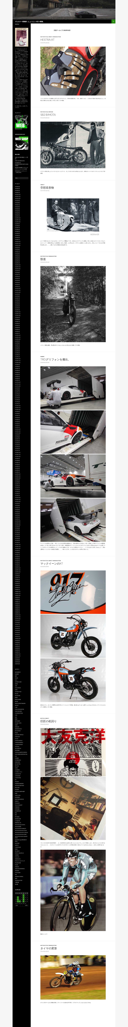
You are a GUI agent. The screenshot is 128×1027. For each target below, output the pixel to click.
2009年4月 (17, 583)
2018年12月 (17, 358)
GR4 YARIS (17, 750)
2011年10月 (17, 525)
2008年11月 (17, 593)
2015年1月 (17, 450)
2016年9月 (17, 411)
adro (16, 680)
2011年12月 (17, 521)
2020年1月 (17, 333)
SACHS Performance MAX (20, 834)
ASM (16, 685)
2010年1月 (17, 566)
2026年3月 (17, 188)
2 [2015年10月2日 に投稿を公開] (23, 895)
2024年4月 (17, 233)
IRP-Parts (17, 766)
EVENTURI (17, 736)
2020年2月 (17, 331)
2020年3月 (17, 329)
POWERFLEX (18, 811)
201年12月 (17, 661)
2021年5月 (17, 302)
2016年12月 (17, 405)
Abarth (16, 678)
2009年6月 (17, 579)
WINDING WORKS (19, 876)
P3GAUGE (17, 803)
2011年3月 (17, 538)
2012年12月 (17, 497)
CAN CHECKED (18, 711)
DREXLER (17, 726)
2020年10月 (17, 315)
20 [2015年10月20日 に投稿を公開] (17, 901)
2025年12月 (17, 194)
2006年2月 (17, 650)
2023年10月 (17, 245)
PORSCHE (17, 807)
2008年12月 (17, 591)
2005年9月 (17, 658)
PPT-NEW (17, 816)
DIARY (16, 725)
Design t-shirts (18, 723)
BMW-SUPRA (18, 699)
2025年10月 (17, 198)
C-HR (16, 707)
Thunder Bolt (18, 862)
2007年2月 (17, 634)
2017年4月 (17, 397)
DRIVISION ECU (18, 728)
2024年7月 (17, 227)
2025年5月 (17, 208)
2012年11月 (17, 499)
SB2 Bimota (48, 114)
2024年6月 (17, 229)
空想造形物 (47, 187)
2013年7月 (17, 483)
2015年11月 (17, 431)
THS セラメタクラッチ (20, 860)
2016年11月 (17, 407)
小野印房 (17, 882)
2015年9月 (17, 435)
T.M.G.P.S (17, 857)
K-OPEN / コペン (18, 771)
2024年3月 (17, 235)
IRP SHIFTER (17, 764)
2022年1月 (17, 286)
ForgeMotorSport (19, 744)
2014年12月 (17, 452)
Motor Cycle (44, 36)
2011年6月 (17, 532)
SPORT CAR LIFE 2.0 (19, 853)
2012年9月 (17, 503)
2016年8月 (17, 413)
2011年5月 (17, 534)
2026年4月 (17, 186)
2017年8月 (17, 390)
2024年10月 (17, 221)
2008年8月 (17, 599)
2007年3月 (17, 632)
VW (16, 874)
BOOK (16, 701)
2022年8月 (17, 272)
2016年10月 (17, 409)
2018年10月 (17, 362)
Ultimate (17, 866)
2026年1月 (17, 192)
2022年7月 (17, 274)
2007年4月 (17, 630)
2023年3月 (17, 259)
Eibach (16, 732)
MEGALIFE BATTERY (19, 785)
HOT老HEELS (18, 760)
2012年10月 (17, 501)
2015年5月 (17, 442)
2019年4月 (17, 351)
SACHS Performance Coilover (21, 832)
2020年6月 (17, 323)
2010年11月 (17, 546)
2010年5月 (17, 558)
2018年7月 (17, 368)
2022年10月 (17, 268)
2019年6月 (17, 347)
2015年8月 (17, 437)
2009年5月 (17, 581)
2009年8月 (17, 575)
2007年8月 (17, 622)
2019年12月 (17, 335)
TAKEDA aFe (17, 858)
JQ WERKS (17, 769)
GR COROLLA (18, 748)
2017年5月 (17, 395)
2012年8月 (17, 505)
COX (16, 715)
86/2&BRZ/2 (17, 672)
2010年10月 (17, 548)
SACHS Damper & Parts (20, 824)
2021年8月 (17, 296)
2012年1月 (17, 519)
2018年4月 (17, 374)
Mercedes (17, 787)
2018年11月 (17, 360)
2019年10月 (17, 339)
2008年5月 (17, 605)
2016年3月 (17, 423)
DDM (16, 719)
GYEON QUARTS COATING (21, 752)
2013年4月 (17, 489)
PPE (16, 813)
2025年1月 (17, 216)
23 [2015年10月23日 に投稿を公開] (23, 901)
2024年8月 (17, 225)
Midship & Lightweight (20, 791)
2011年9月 (17, 527)
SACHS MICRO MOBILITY (20, 828)
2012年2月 (17, 517)
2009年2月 (17, 587)
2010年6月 (17, 556)
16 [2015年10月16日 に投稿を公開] (23, 899)
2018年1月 (17, 380)
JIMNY (16, 768)
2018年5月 (17, 372)
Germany (17, 746)
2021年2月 (17, 307)
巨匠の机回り (48, 721)
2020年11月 (17, 313)
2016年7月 (17, 415)
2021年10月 (17, 292)
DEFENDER (17, 721)
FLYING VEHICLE (18, 740)
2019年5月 (17, 349)
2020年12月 (17, 311)
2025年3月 (17, 212)
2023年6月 (17, 253)
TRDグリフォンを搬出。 (55, 359)
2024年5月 (17, 231)
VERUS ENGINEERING (20, 868)
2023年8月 (17, 249)
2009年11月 (17, 570)
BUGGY (16, 705)
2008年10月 (17, 595)
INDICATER (17, 762)
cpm (16, 717)
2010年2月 (17, 564)
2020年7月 (17, 321)
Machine (17, 781)
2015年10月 (17, 433)
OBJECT (50, 36)
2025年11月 (17, 196)
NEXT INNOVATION (19, 799)
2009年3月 (17, 585)
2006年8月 (17, 642)
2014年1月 (17, 472)
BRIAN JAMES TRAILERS (20, 703)
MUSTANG (17, 797)
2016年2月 (17, 425)
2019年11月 (17, 337)
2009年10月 (17, 571)
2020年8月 (17, 319)
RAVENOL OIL (18, 822)
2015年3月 (17, 446)
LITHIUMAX (17, 775)
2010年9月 (17, 550)
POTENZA (17, 809)
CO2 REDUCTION (19, 713)
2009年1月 (17, 589)
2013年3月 (17, 491)
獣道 (43, 259)
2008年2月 (17, 611)
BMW (16, 697)
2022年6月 (17, 276)
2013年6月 (17, 485)
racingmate (17, 820)
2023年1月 (17, 263)
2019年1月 (17, 356)
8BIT (16, 676)
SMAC (16, 849)
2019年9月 (17, 341)
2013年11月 (17, 476)
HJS (16, 756)
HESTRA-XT (47, 39)
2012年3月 (17, 515)
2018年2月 (17, 378)
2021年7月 (17, 298)
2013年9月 (17, 480)
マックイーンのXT (51, 563)
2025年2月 (17, 214)
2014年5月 (17, 466)
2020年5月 (17, 325)
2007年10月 (17, 618)
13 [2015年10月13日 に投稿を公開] (17, 899)
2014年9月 (17, 458)
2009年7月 (17, 577)
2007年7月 (17, 624)
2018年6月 (17, 370)
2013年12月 (17, 474)
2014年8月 (17, 460)
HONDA (17, 758)
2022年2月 (17, 284)
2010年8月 (17, 552)
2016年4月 (17, 421)
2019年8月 (17, 343)
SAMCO (17, 845)
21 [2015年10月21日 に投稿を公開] (19, 901)
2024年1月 (17, 239)
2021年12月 (17, 288)
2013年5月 (17, 487)
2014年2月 (17, 470)
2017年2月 (17, 401)
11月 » (26, 905)
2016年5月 (17, 419)
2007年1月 (17, 636)
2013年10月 (17, 478)
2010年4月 (17, 560)
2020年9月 (17, 317)
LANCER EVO (18, 773)
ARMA (16, 683)
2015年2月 (17, 448)
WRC (16, 878)
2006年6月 (17, 646)
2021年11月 (17, 290)
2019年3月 (17, 352)
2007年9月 (17, 620)
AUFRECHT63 (18, 691)
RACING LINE (18, 818)
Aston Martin (18, 687)
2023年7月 (17, 251)
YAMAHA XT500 (57, 36)
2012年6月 (17, 509)
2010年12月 (17, 544)
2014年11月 (17, 454)
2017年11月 (17, 384)
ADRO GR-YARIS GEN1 (20, 160)
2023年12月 (17, 241)
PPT (16, 814)
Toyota (16, 864)
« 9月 (17, 905)
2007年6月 (17, 626)
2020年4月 (17, 327)
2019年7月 (17, 345)
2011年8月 (17, 528)
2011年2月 (17, 540)
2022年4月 (17, 280)
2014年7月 (17, 462)
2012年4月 (17, 513)
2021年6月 (17, 300)
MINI (16, 793)
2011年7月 (17, 530)
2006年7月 (17, 644)
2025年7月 (17, 204)
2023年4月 (17, 257)
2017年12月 (17, 382)
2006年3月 (17, 648)
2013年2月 (17, 493)
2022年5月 (17, 278)
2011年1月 (17, 542)
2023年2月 (17, 261)
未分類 (16, 884)
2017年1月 (17, 403)
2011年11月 (17, 523)
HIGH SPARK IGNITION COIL (21, 754)
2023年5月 (17, 255)
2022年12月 (17, 264)
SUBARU (17, 855)
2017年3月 (17, 399)
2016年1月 (17, 427)
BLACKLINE (17, 695)
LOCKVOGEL (18, 777)
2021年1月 (17, 309)
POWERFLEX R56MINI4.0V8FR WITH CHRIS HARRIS (21, 164)
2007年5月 (17, 628)
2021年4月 (17, 304)
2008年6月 (17, 603)
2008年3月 (17, 609)
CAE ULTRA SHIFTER (19, 709)
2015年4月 (17, 444)
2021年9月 (17, 294)
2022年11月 (17, 266)
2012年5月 (17, 511)
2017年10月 (17, 386)
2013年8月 (17, 482)
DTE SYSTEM (17, 730)
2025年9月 (17, 200)
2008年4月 (17, 607)
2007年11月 (17, 616)
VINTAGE (50, 111)
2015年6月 (17, 440)
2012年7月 (17, 507)
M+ (15, 779)
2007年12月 (17, 615)
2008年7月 (17, 601)
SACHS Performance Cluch (21, 830)
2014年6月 (17, 464)
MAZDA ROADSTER (19, 783)
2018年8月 (17, 366)
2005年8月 (17, 659)
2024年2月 (17, 237)
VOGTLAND (17, 872)
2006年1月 (17, 652)
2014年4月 (17, 468)
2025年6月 (17, 206)
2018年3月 (17, 376)
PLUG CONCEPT (18, 805)
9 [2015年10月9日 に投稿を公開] (23, 897)
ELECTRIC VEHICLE (19, 734)
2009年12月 (17, 568)
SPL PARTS (17, 851)
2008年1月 (17, 613)
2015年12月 (17, 429)
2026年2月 (17, 190)
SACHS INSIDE (18, 826)
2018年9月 (17, 364)
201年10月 (17, 663)
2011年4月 (17, 536)
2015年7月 (17, 439)
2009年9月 (17, 573)
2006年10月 (17, 638)
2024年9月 (17, 223)
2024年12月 (17, 218)
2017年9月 (17, 388)
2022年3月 (17, 282)
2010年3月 (17, 562)
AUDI (16, 689)
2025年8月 (17, 202)
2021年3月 (17, 306)
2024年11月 (17, 219)
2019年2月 (17, 354)
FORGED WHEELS (19, 742)
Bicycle (42, 718)
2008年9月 (17, 597)
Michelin (17, 789)
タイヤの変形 (48, 948)
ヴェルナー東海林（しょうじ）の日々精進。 (29, 21)
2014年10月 (17, 456)
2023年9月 (17, 247)
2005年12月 (17, 654)
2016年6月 (17, 417)
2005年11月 (17, 656)
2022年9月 (17, 270)
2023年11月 (17, 243)
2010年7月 (17, 554)
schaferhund (18, 847)
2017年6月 (17, 394)
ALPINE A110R (18, 681)
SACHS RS (17, 843)
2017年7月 (17, 392)
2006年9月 (17, 640)
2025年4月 (17, 210)
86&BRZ (42, 356)
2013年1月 (17, 495)
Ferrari (16, 738)
